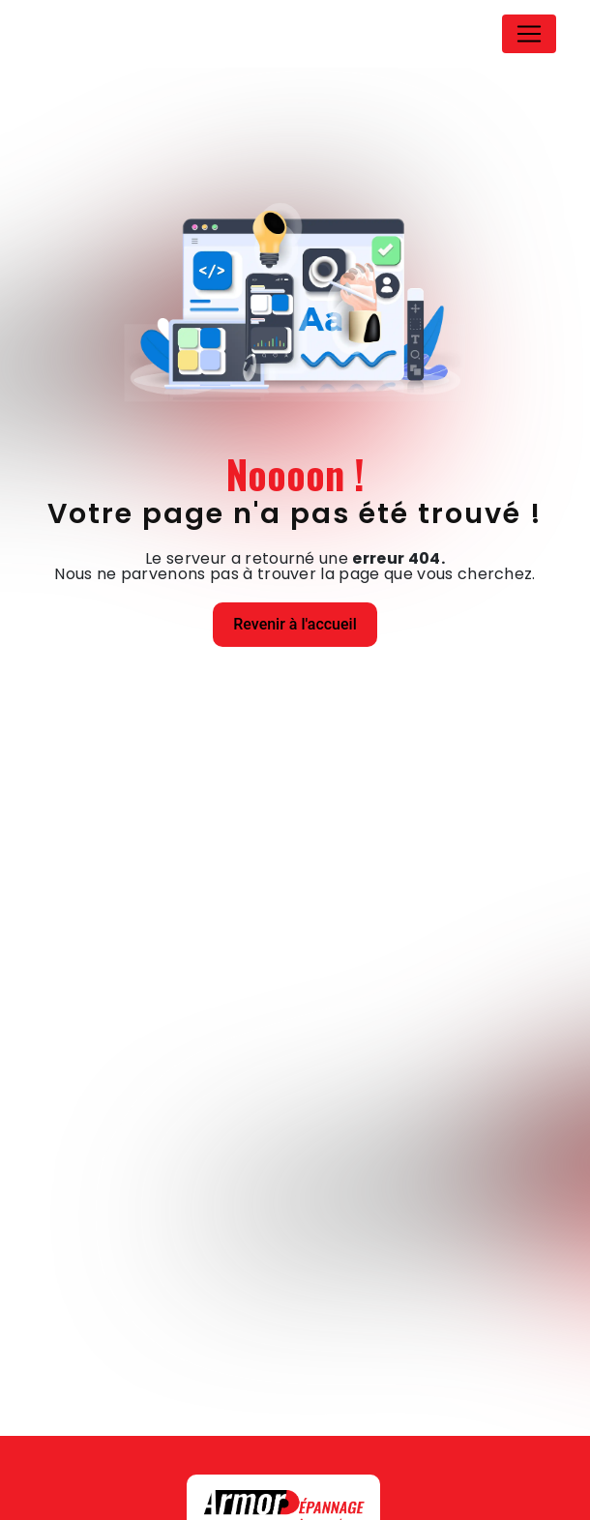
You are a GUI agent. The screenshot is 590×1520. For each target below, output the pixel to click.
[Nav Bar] (529, 34)
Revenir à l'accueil (294, 624)
